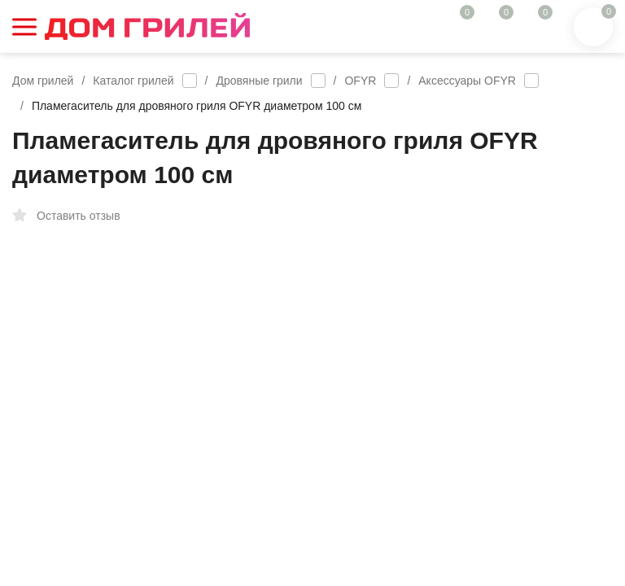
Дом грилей (42, 80)
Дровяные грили (259, 80)
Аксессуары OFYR (467, 80)
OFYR (360, 80)
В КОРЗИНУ (463, 494)
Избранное (178, 215)
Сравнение (274, 215)
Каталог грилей (133, 80)
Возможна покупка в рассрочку (436, 414)
